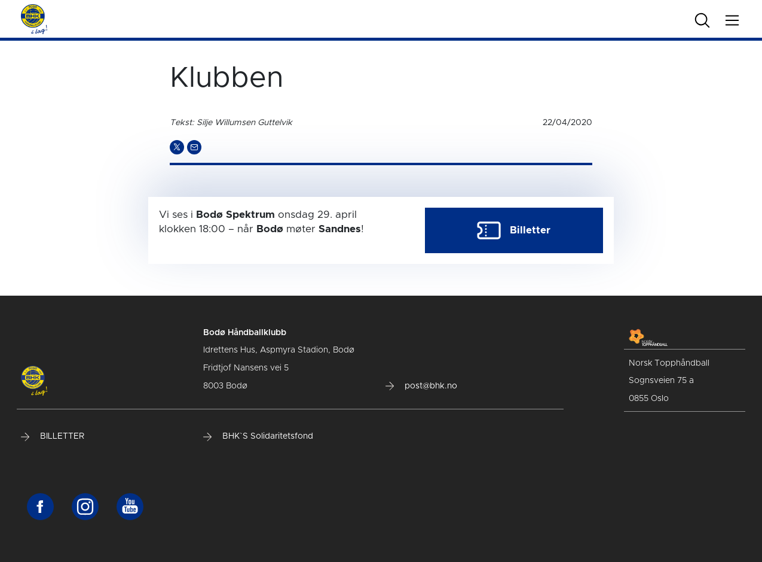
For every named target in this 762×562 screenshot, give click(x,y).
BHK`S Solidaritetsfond (258, 436)
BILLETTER (52, 436)
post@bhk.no (421, 386)
